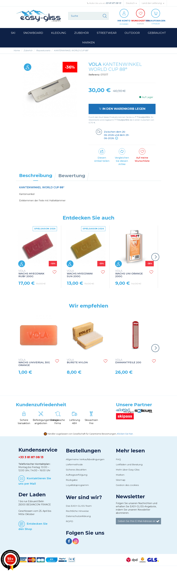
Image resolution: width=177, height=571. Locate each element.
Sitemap (120, 480)
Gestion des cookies (127, 485)
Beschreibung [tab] (35, 175)
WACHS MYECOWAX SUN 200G (80, 274)
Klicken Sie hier (125, 434)
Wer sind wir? (84, 497)
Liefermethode (74, 464)
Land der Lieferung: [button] (153, 3)
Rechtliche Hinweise (77, 511)
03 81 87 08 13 (113, 3)
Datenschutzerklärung (78, 516)
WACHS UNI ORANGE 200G (129, 274)
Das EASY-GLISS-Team (79, 506)
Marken (120, 474)
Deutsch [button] (131, 3)
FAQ (118, 459)
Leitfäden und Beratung (129, 464)
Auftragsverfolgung (76, 474)
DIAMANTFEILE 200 (128, 361)
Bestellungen (83, 451)
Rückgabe (72, 480)
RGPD (69, 521)
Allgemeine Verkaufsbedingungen (85, 459)
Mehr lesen (130, 451)
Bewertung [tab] (71, 175)
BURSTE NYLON (77, 361)
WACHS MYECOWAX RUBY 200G (31, 274)
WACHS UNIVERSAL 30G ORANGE (34, 363)
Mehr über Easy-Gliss (127, 469)
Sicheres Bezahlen (76, 469)
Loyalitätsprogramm (77, 485)
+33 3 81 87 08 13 (30, 457)
